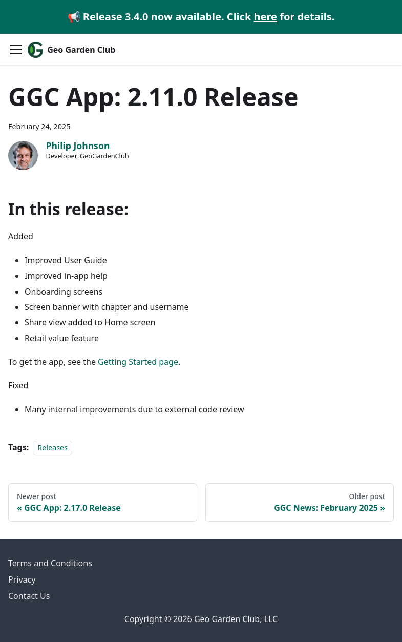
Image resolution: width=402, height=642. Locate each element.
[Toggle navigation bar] (16, 49)
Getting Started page (138, 361)
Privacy (21, 579)
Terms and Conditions (50, 563)
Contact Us (29, 596)
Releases (52, 447)
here (265, 17)
